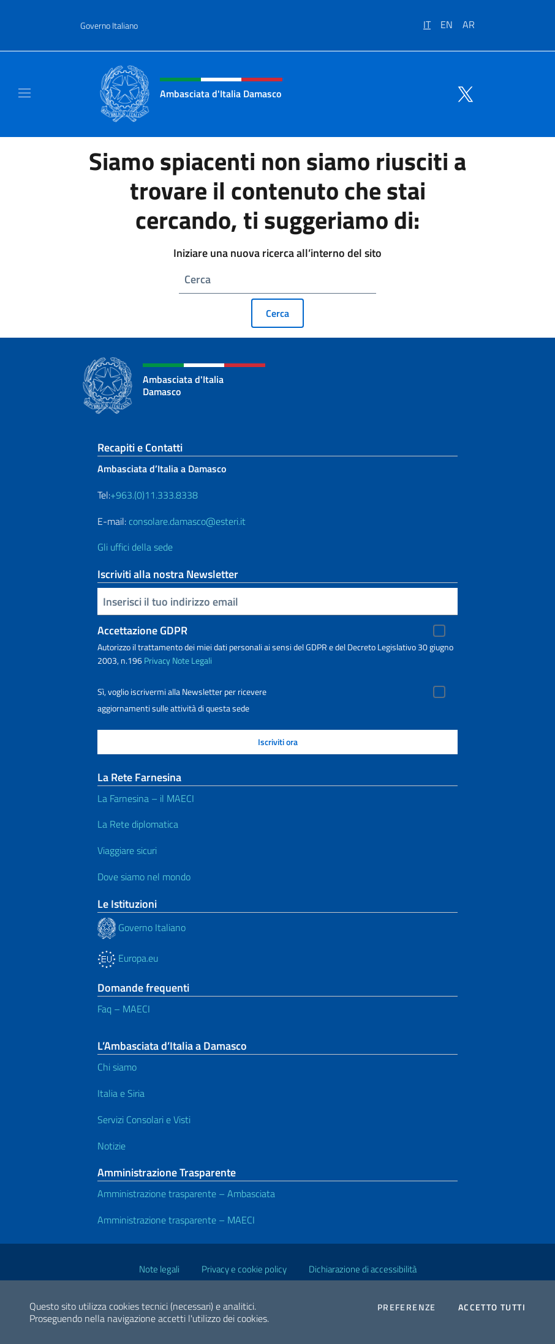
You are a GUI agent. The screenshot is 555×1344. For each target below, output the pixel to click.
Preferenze (406, 1307)
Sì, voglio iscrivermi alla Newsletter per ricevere (181, 692)
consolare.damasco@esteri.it (187, 521)
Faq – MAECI (123, 1008)
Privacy (157, 660)
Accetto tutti (492, 1307)
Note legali (159, 1269)
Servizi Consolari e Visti (144, 1119)
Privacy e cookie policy (244, 1269)
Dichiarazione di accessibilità (363, 1269)
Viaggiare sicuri (127, 850)
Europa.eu (127, 958)
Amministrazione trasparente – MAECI (176, 1219)
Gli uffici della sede (135, 547)
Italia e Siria (121, 1093)
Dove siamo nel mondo (144, 876)
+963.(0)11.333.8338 (154, 495)
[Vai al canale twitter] (462, 93)
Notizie (111, 1145)
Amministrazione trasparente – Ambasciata (186, 1193)
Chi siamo (117, 1067)
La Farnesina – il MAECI (145, 798)
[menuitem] (431, 20)
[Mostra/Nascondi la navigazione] (24, 93)
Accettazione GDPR (142, 630)
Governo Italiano (109, 25)
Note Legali (192, 660)
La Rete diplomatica (137, 824)
